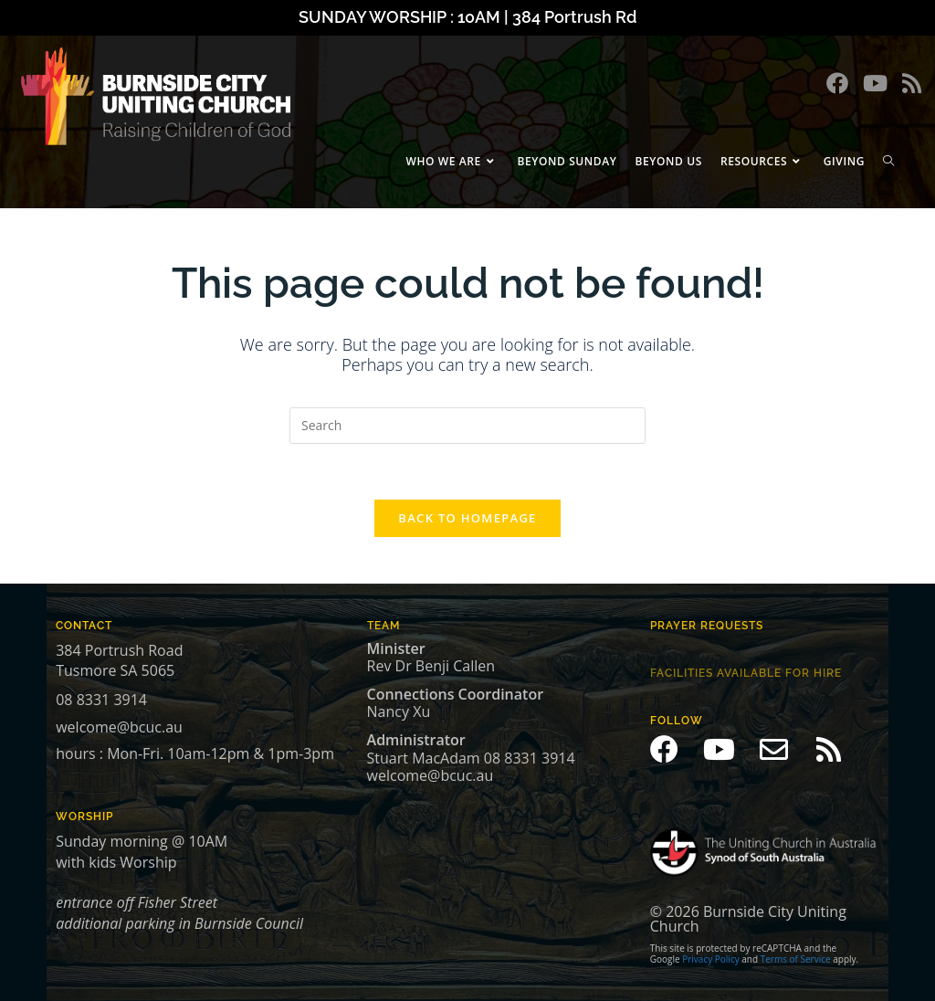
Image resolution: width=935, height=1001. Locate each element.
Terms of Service (796, 959)
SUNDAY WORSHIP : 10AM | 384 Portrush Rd (467, 16)
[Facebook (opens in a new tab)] (837, 83)
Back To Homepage (467, 518)
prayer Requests (706, 625)
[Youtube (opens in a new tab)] (875, 83)
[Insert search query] (467, 425)
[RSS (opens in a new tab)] (912, 83)
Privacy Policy (710, 959)
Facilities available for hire (746, 673)
